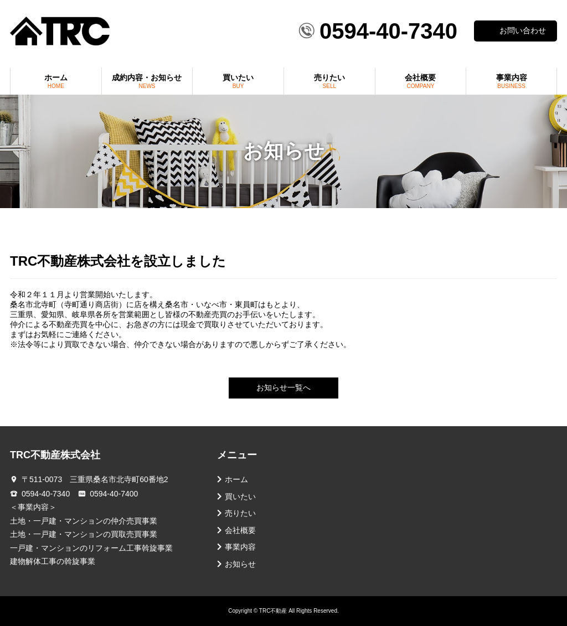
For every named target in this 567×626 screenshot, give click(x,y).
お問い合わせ (522, 31)
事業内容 (511, 81)
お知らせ (240, 564)
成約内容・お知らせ (147, 81)
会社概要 (420, 81)
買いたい (238, 81)
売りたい (329, 81)
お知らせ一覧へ (283, 388)
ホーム (56, 81)
